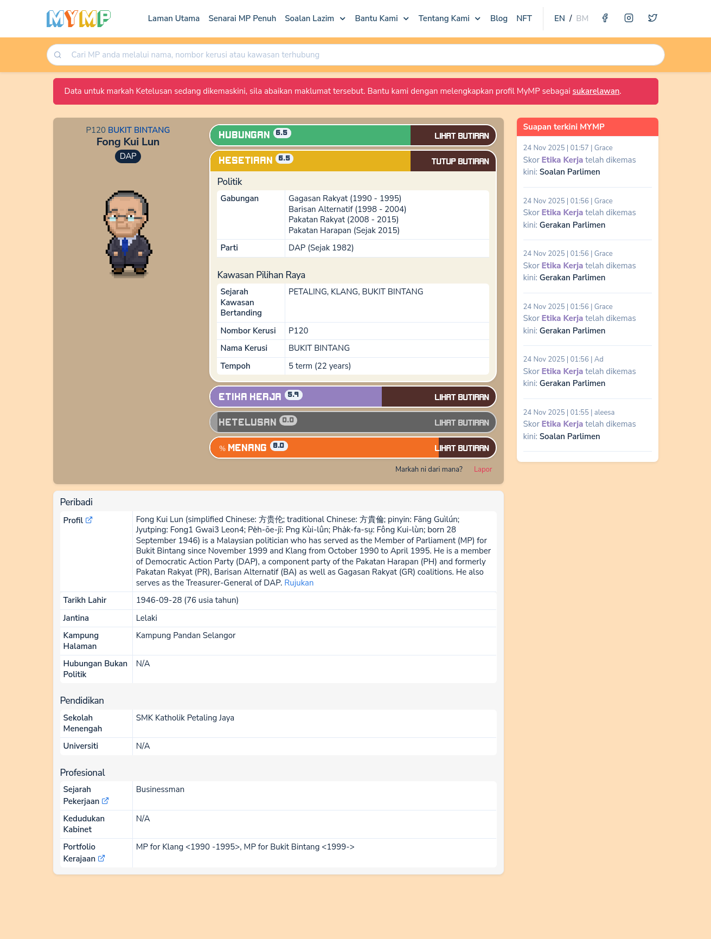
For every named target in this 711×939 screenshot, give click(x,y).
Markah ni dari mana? (429, 469)
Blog (499, 18)
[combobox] (364, 55)
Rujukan (298, 582)
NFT (524, 18)
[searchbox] (365, 55)
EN (559, 18)
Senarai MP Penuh (242, 18)
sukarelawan (595, 91)
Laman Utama (174, 18)
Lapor (483, 469)
